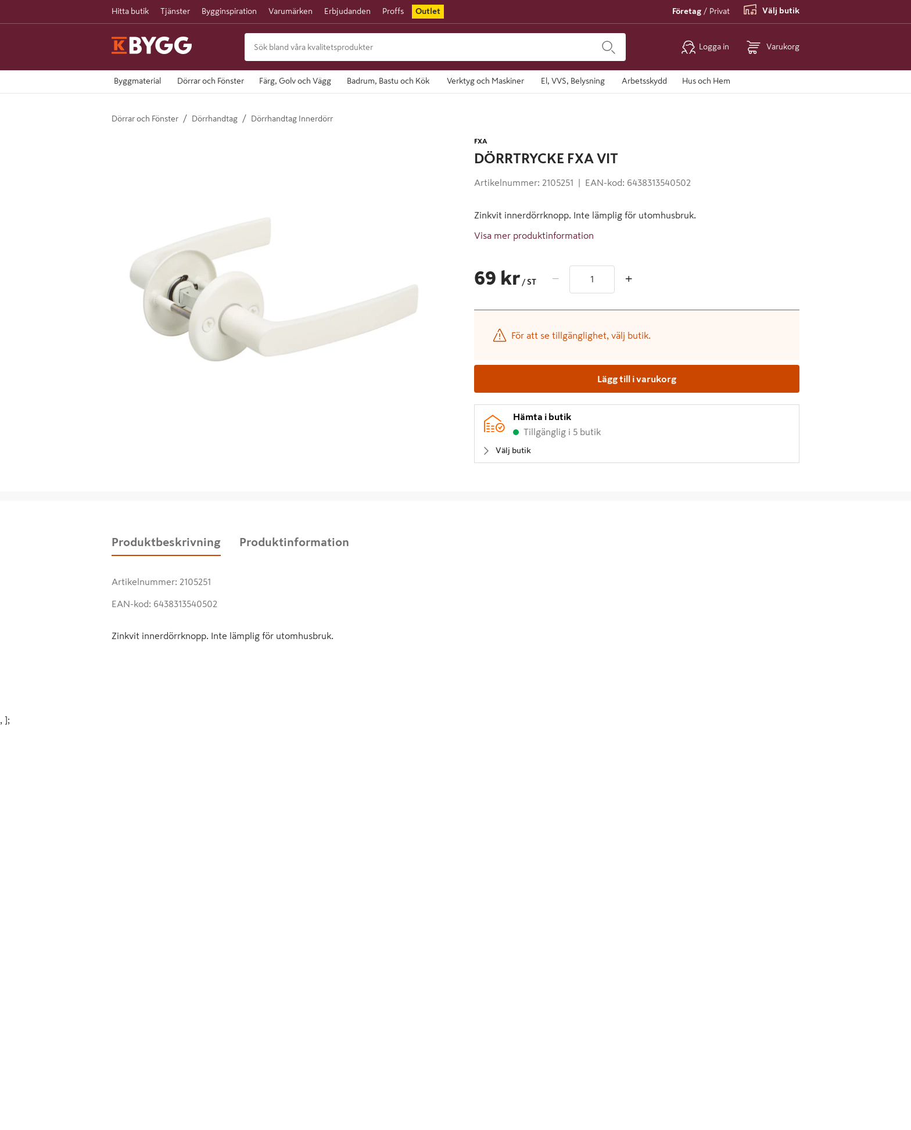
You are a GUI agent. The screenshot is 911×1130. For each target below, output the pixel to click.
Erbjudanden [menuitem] (347, 11)
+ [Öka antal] (629, 279)
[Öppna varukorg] (773, 47)
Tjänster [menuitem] (175, 11)
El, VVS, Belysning (573, 81)
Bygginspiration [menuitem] (229, 11)
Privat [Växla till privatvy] (719, 11)
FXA (480, 141)
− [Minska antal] (555, 279)
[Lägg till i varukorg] (636, 379)
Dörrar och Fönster (210, 81)
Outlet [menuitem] (427, 11)
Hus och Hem (706, 81)
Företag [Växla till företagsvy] (686, 11)
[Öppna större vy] (274, 297)
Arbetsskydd (644, 81)
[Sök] (609, 47)
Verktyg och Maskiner (485, 81)
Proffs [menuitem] (393, 11)
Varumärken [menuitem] (290, 11)
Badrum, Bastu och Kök (388, 81)
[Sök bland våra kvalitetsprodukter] (418, 47)
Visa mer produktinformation (534, 235)
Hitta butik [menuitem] (130, 11)
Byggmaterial (137, 81)
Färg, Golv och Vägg (295, 81)
